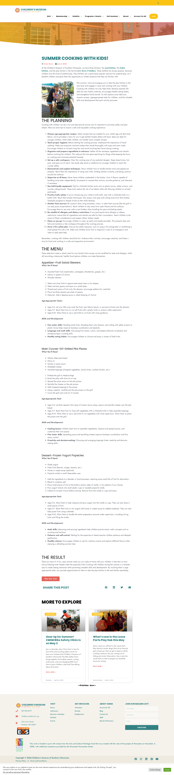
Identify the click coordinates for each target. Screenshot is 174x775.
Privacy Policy (21, 760)
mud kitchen (110, 67)
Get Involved (112, 16)
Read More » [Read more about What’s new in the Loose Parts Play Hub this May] (98, 666)
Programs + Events (93, 16)
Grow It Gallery (89, 70)
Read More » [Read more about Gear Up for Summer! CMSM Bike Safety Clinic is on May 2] (51, 672)
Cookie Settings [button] (155, 770)
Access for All (140, 16)
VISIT (52, 703)
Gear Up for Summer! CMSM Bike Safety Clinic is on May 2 (63, 640)
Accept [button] (167, 770)
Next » (93, 685)
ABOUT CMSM (107, 703)
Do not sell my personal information (16, 772)
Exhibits (76, 16)
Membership (61, 16)
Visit (49, 16)
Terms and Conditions (39, 760)
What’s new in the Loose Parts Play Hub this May (109, 638)
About (126, 16)
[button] (158, 2)
